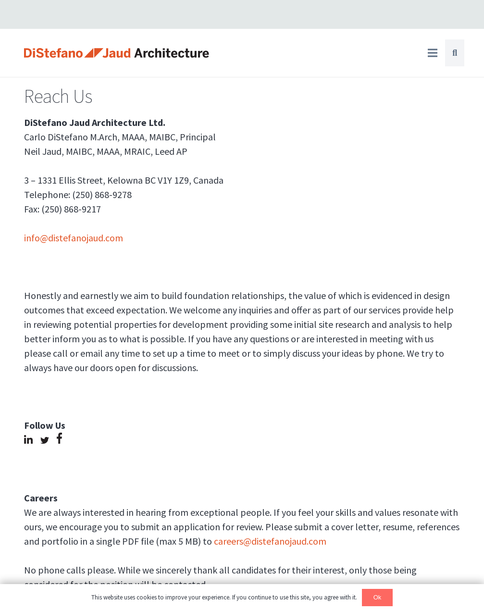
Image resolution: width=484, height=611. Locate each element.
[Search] (454, 52)
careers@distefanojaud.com (270, 541)
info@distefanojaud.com (73, 238)
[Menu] (432, 53)
